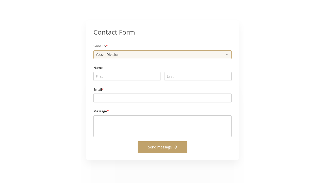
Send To (99, 46)
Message (100, 111)
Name (98, 67)
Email (97, 89)
